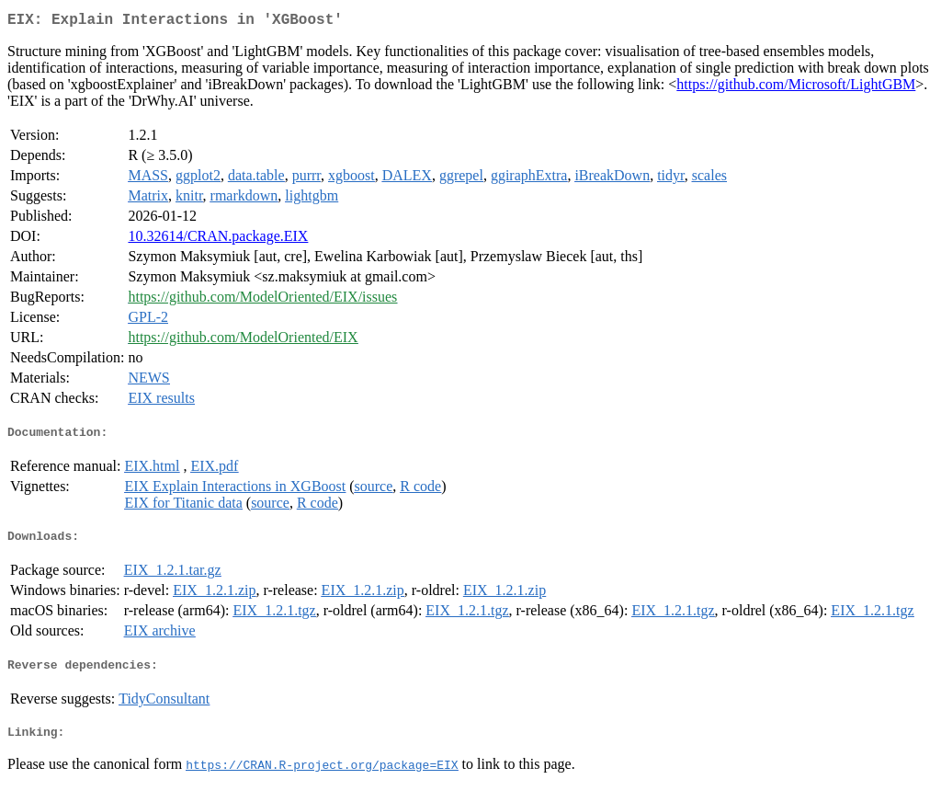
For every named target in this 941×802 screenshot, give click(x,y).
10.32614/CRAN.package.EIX (218, 239)
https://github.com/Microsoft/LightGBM (795, 88)
